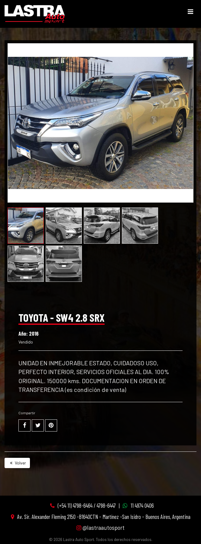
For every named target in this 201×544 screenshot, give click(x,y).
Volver (17, 462)
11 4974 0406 (142, 505)
